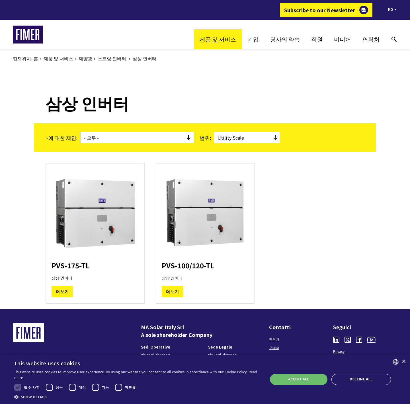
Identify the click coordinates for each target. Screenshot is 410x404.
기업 (253, 39)
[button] (137, 397)
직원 (317, 39)
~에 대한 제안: (61, 137)
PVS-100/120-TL (188, 265)
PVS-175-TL (71, 265)
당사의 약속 (285, 39)
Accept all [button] (298, 379)
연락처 (371, 39)
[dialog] (205, 379)
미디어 (342, 39)
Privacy (339, 351)
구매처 (274, 347)
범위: (205, 137)
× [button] (403, 362)
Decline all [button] (361, 379)
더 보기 (62, 291)
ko (390, 9)
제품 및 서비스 (218, 39)
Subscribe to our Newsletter (319, 10)
